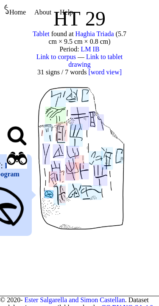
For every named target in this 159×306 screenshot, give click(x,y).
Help (66, 12)
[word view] (105, 72)
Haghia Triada (94, 33)
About (42, 12)
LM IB (90, 49)
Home (15, 10)
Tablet (41, 33)
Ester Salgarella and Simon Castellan (74, 299)
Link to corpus (56, 56)
